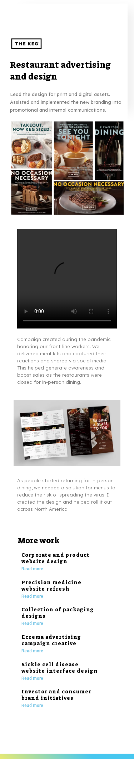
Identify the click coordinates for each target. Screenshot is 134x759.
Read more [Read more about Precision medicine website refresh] (32, 596)
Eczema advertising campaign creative (51, 640)
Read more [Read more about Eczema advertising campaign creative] (32, 650)
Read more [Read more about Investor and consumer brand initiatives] (32, 705)
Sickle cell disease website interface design (59, 667)
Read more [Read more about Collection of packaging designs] (32, 623)
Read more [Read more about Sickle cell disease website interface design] (32, 678)
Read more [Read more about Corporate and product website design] (32, 568)
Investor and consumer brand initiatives (56, 694)
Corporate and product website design (55, 558)
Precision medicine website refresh (51, 585)
